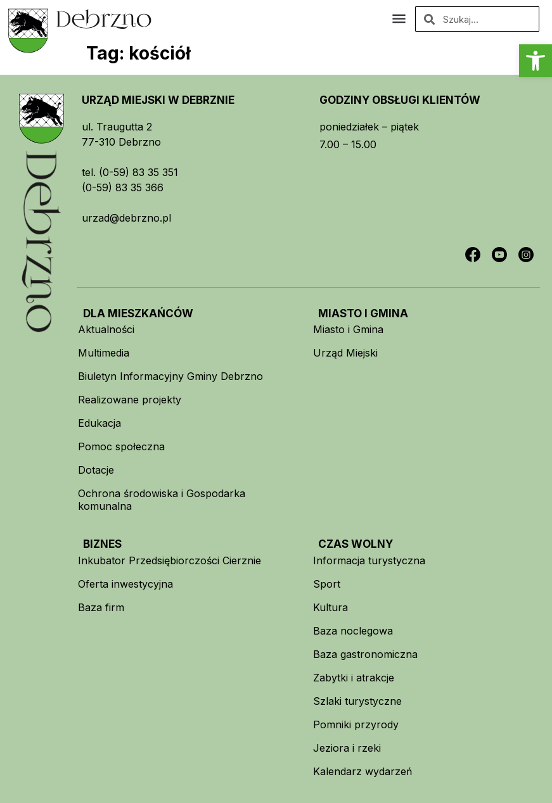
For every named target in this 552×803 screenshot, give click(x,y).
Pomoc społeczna (121, 446)
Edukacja (99, 423)
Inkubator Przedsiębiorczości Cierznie (169, 560)
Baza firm (101, 607)
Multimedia (103, 352)
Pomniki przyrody (356, 724)
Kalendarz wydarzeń (362, 771)
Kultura (330, 607)
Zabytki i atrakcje (353, 677)
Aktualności (106, 329)
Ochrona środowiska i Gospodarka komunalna (161, 499)
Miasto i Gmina (348, 329)
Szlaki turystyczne (357, 701)
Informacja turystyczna (369, 560)
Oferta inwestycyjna (125, 584)
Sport (326, 584)
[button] (535, 60)
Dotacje (96, 470)
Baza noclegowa (353, 630)
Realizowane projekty (129, 399)
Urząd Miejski (345, 352)
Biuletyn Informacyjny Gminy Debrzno (170, 376)
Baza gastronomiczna (365, 654)
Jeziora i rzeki (347, 748)
